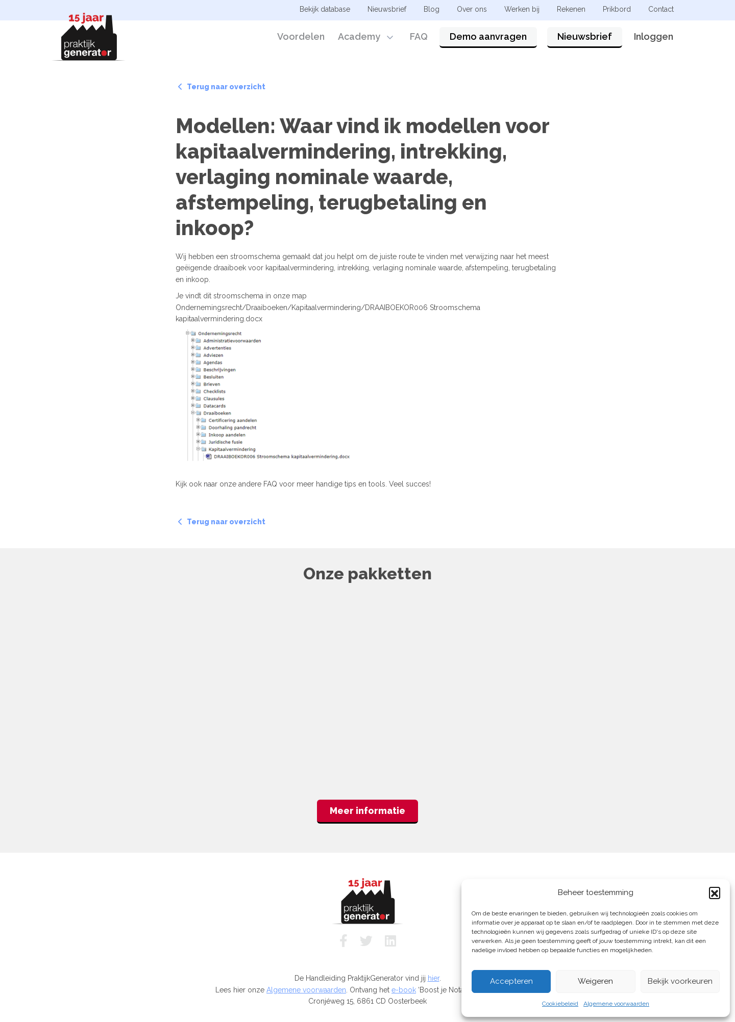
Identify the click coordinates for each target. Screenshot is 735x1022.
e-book (403, 990)
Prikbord (617, 9)
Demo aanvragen (488, 37)
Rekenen (571, 9)
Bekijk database (325, 9)
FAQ (419, 37)
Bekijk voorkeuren (680, 981)
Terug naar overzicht (221, 87)
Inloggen (653, 37)
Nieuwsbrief (584, 37)
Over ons (472, 9)
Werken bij (522, 9)
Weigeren (595, 981)
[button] (714, 892)
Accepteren (511, 981)
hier (433, 978)
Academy (359, 37)
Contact (661, 9)
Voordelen (301, 37)
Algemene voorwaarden (616, 1003)
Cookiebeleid (560, 1003)
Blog (431, 9)
